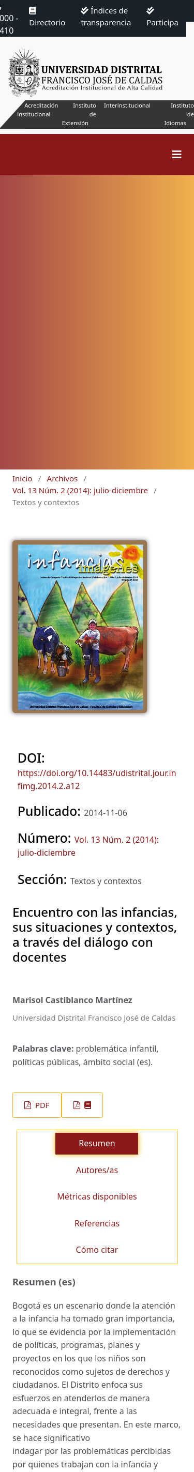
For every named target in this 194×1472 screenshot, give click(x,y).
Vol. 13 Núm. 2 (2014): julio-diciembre (80, 490)
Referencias (97, 1223)
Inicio (22, 478)
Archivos (62, 478)
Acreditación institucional (37, 109)
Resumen (97, 1143)
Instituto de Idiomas (179, 114)
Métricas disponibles (97, 1196)
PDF (41, 1105)
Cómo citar (97, 1249)
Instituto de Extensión (79, 114)
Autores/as (97, 1170)
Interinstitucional (127, 105)
